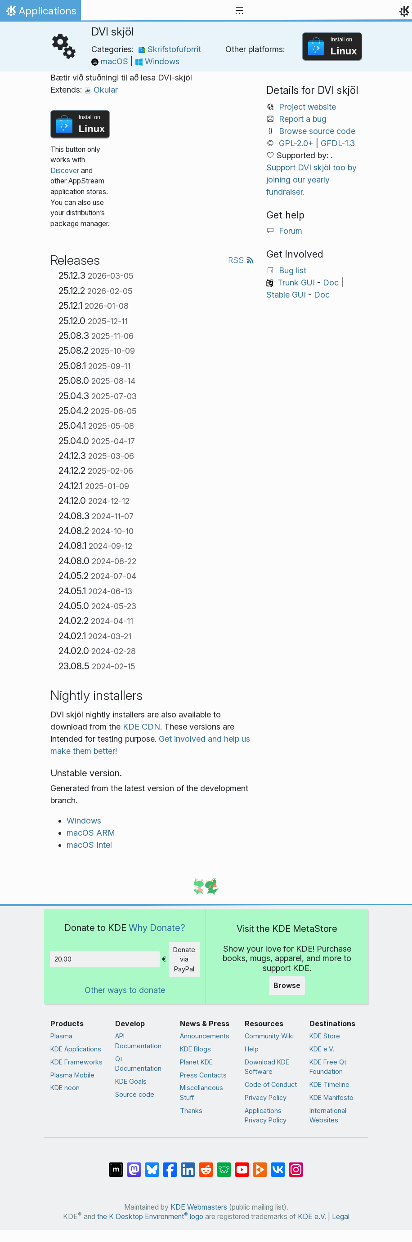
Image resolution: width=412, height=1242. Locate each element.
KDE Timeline (329, 1084)
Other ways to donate (125, 990)
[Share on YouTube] (242, 1165)
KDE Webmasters (198, 1207)
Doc (331, 282)
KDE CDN (141, 726)
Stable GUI (286, 294)
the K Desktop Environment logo (150, 1216)
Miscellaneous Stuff (201, 1092)
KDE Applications (75, 1049)
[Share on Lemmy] (224, 1165)
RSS (241, 260)
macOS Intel (89, 845)
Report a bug (303, 119)
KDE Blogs (195, 1049)
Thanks (191, 1110)
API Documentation (138, 1041)
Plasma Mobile (72, 1075)
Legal (340, 1216)
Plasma (61, 1036)
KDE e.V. (321, 1049)
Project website (307, 106)
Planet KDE (196, 1062)
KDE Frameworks (76, 1062)
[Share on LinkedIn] (188, 1165)
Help (252, 1049)
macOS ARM (91, 832)
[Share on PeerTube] (260, 1165)
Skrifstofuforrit (169, 49)
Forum (290, 231)
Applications (40, 13)
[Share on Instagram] (296, 1165)
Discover (64, 170)
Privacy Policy (266, 1097)
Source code (134, 1094)
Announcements (204, 1036)
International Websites (327, 1115)
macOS (110, 61)
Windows (157, 61)
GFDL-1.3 (338, 143)
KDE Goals (131, 1081)
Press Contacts (203, 1075)
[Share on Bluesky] (152, 1165)
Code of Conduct (271, 1084)
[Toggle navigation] (239, 11)
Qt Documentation (138, 1064)
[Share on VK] (278, 1165)
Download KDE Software (267, 1067)
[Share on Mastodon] (134, 1165)
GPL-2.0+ (296, 143)
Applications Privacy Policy (266, 1115)
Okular (101, 89)
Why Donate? (157, 927)
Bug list (292, 270)
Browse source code (317, 131)
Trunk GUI (296, 282)
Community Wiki (269, 1036)
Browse (286, 985)
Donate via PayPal (184, 959)
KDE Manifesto (331, 1097)
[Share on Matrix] (116, 1165)
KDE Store (324, 1036)
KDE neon (65, 1087)
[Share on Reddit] (206, 1165)
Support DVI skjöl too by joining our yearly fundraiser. (311, 179)
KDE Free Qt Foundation (327, 1067)
